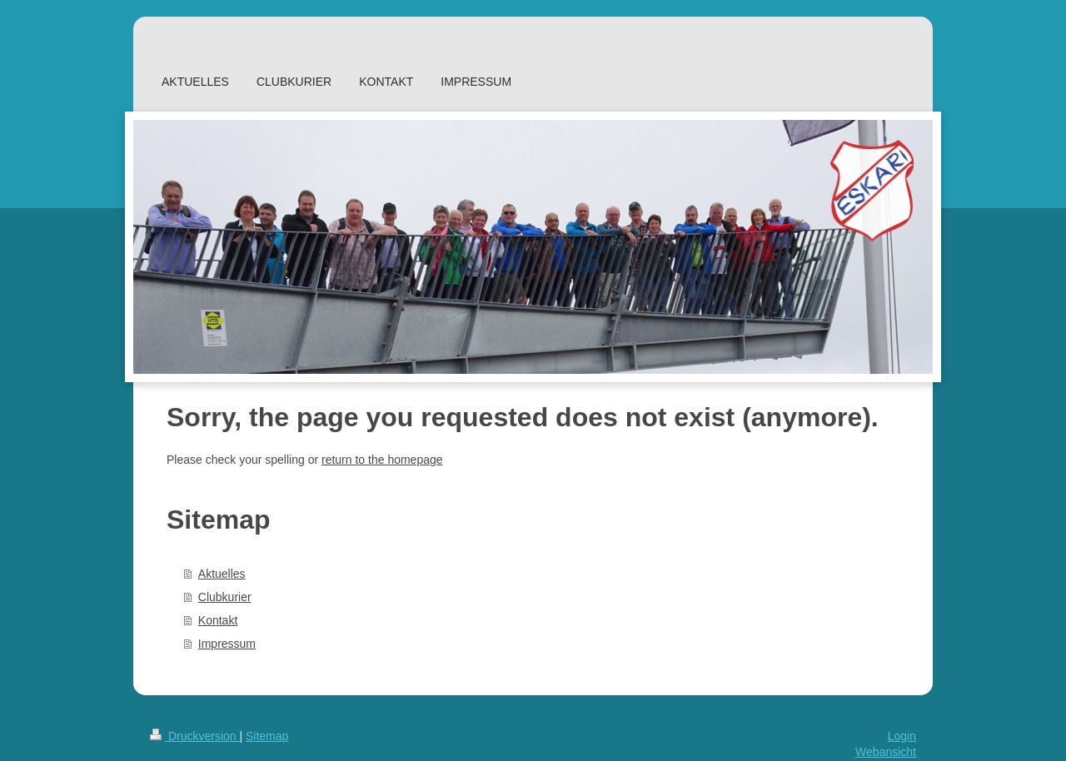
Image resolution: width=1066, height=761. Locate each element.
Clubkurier (225, 597)
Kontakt (217, 620)
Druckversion (194, 736)
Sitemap (267, 736)
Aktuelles (222, 573)
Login (902, 736)
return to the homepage (382, 459)
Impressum (227, 643)
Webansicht (885, 752)
